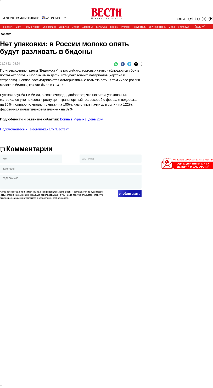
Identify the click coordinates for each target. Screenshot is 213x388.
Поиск (179, 19)
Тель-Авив (54, 18)
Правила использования (44, 195)
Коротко (6, 34)
